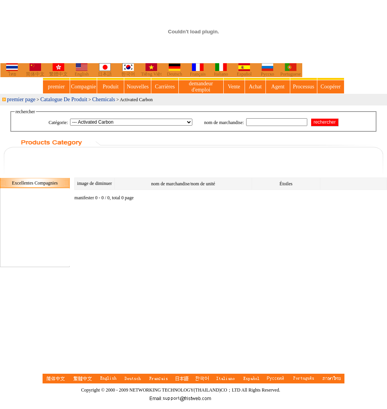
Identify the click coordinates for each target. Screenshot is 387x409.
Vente (234, 87)
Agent (277, 87)
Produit (110, 87)
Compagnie (83, 87)
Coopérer (330, 87)
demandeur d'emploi (201, 87)
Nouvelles (138, 87)
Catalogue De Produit (63, 99)
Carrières (165, 87)
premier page (21, 99)
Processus (303, 87)
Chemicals (103, 99)
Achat (255, 87)
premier (56, 87)
